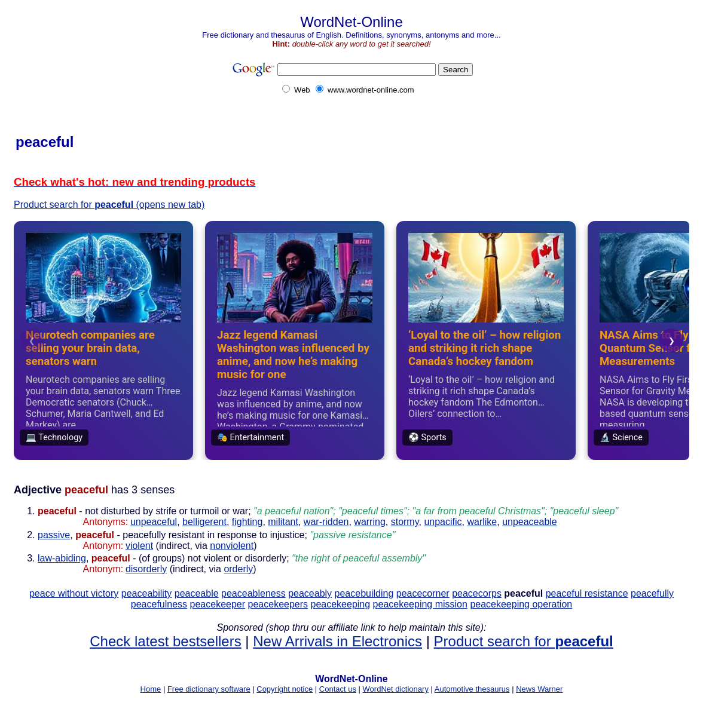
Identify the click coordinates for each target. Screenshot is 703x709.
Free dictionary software (208, 689)
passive (54, 535)
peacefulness (159, 604)
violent (139, 546)
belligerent (204, 522)
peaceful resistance (587, 593)
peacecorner (423, 593)
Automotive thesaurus (472, 689)
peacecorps (477, 593)
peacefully (652, 593)
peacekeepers (278, 604)
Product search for (523, 641)
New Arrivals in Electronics (337, 641)
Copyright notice (284, 689)
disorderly (146, 569)
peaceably (310, 593)
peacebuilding (364, 593)
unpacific (442, 522)
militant (283, 522)
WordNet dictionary (396, 689)
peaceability (146, 593)
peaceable (197, 593)
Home (150, 689)
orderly (238, 569)
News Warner (539, 689)
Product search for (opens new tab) (109, 204)
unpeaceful (153, 522)
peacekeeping (341, 604)
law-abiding (62, 558)
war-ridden (326, 522)
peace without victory (73, 593)
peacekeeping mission (420, 604)
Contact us (337, 689)
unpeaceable (529, 522)
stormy (405, 522)
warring (369, 522)
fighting (247, 522)
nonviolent (231, 546)
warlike (482, 522)
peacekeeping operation (521, 604)
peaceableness (253, 593)
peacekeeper (218, 604)
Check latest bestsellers (165, 641)
